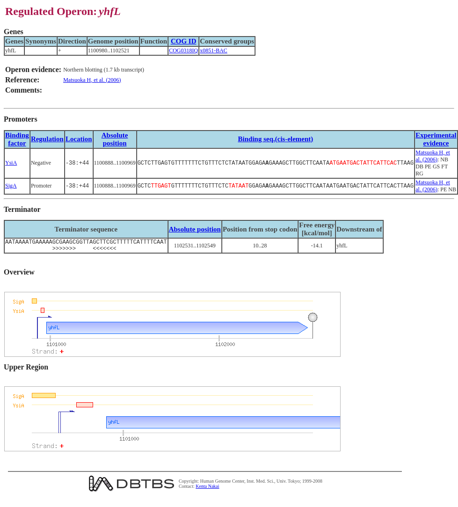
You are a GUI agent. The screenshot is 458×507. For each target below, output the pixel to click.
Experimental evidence (436, 139)
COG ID (183, 41)
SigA (11, 185)
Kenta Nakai (207, 489)
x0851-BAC (213, 50)
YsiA (11, 162)
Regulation (47, 139)
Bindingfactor (17, 139)
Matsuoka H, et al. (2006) (92, 80)
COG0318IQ (183, 50)
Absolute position (115, 139)
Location (78, 139)
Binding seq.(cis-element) (275, 139)
